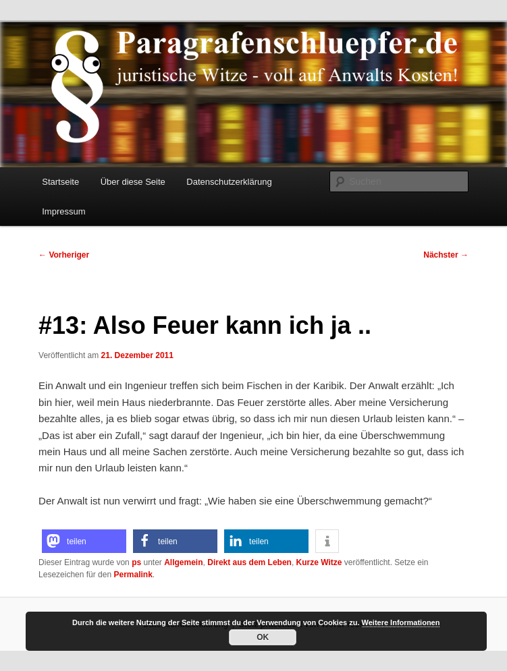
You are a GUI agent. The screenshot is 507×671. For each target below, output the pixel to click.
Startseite (60, 182)
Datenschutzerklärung (228, 182)
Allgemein (183, 562)
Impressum (63, 211)
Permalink (132, 574)
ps (136, 562)
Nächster (446, 255)
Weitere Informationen (401, 622)
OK (263, 637)
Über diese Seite (133, 182)
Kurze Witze (319, 562)
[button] (84, 541)
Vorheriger (63, 255)
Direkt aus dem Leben (249, 562)
